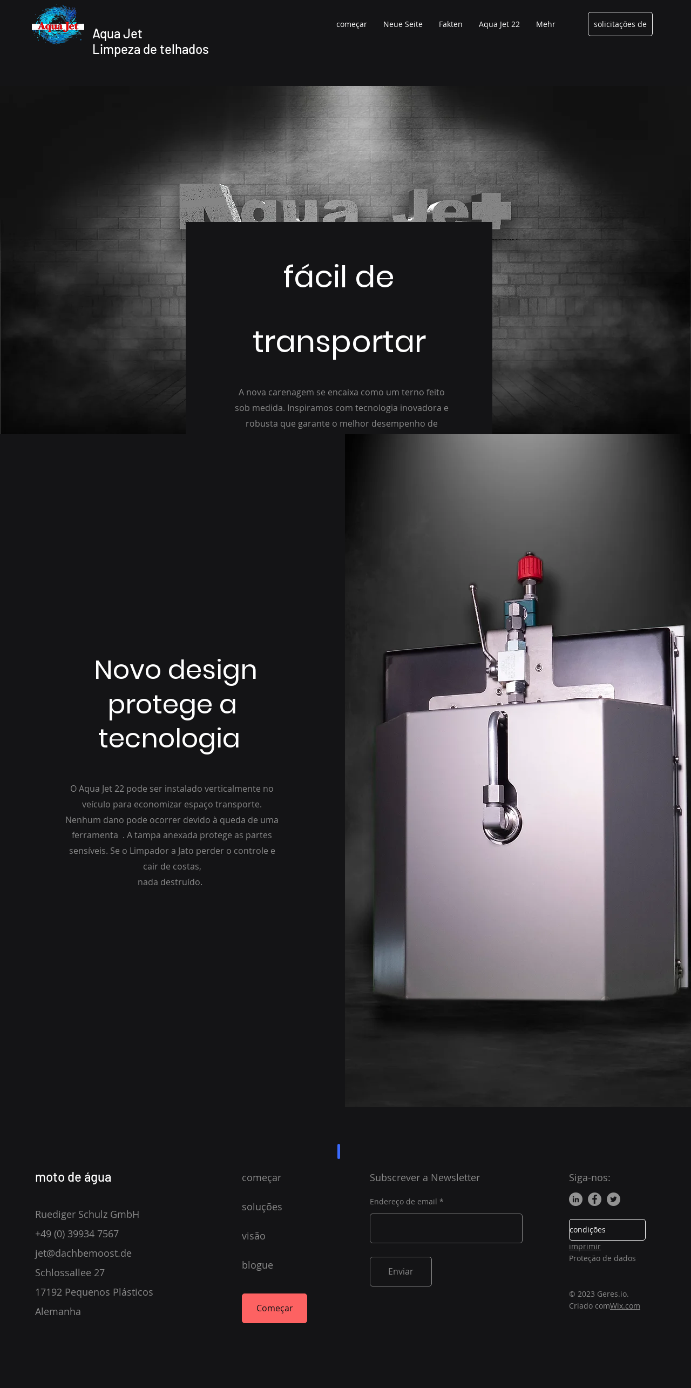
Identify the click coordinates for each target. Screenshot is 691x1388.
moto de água (73, 1176)
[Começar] (274, 1308)
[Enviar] (401, 1271)
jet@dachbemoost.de (83, 1252)
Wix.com (625, 1306)
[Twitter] (613, 1199)
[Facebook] (594, 1199)
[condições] (607, 1230)
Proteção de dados (602, 1258)
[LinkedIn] (575, 1199)
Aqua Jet (117, 33)
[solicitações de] (620, 24)
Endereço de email (403, 1201)
